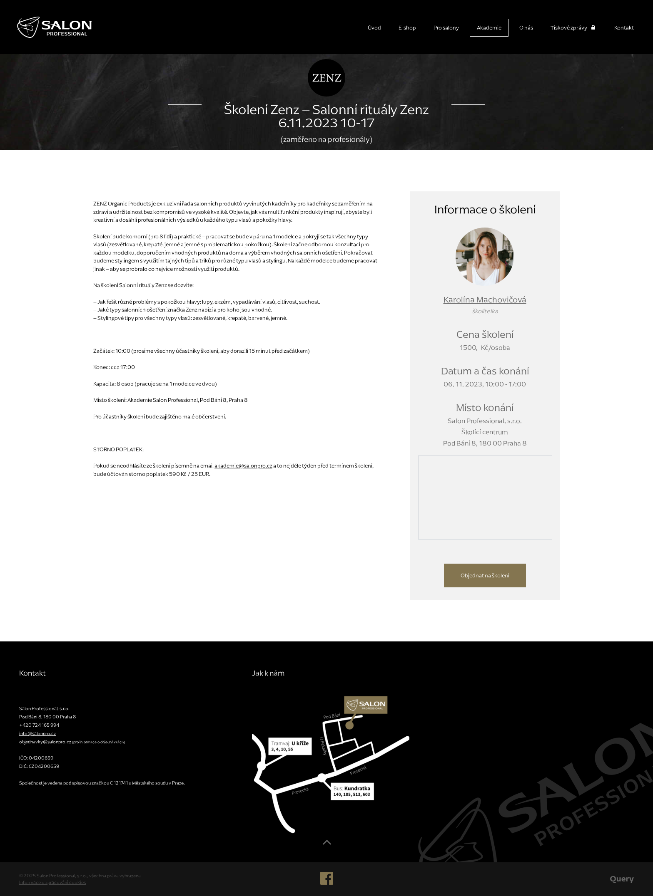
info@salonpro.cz (37, 733)
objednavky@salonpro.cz (45, 741)
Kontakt (624, 28)
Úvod (374, 28)
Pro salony (446, 28)
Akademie (489, 28)
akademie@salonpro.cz (243, 466)
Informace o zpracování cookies (52, 882)
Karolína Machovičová (485, 299)
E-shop (407, 28)
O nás (526, 28)
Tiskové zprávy (574, 28)
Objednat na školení (485, 575)
